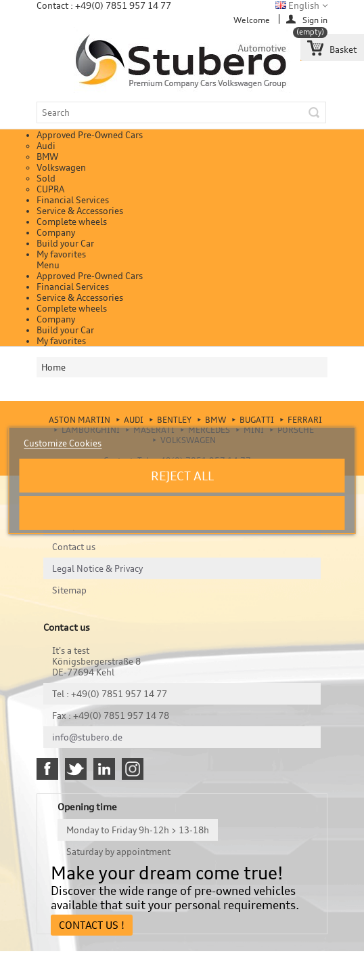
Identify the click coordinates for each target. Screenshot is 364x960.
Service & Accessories (80, 210)
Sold (46, 178)
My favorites (61, 254)
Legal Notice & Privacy (97, 568)
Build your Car (65, 243)
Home (53, 367)
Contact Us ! (91, 925)
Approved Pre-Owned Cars (90, 134)
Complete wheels (72, 221)
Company (56, 232)
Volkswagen (61, 167)
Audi (46, 145)
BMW (47, 156)
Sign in (314, 19)
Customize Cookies (62, 443)
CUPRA (50, 189)
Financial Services (73, 199)
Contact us (73, 546)
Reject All (182, 475)
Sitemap (69, 590)
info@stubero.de (87, 737)
